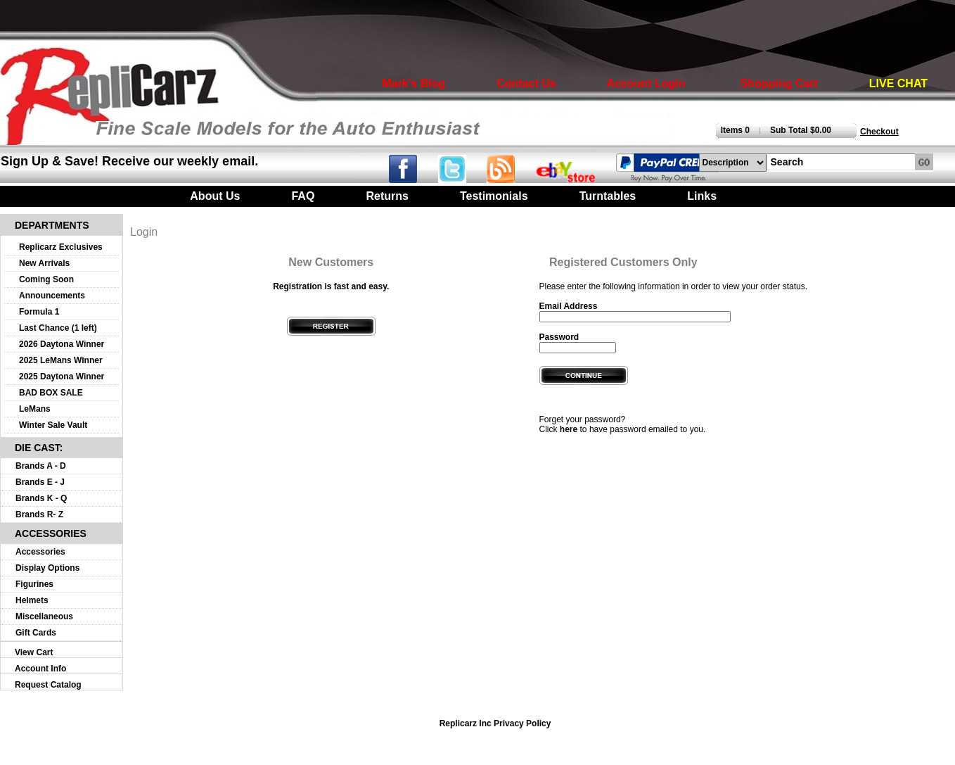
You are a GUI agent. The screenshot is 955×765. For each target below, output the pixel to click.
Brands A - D (40, 466)
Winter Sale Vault (53, 425)
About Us (215, 196)
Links (702, 196)
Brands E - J (40, 482)
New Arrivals (44, 263)
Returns (387, 196)
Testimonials (494, 196)
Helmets (32, 600)
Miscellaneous (44, 616)
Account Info (40, 669)
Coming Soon (46, 279)
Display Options (47, 568)
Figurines (34, 584)
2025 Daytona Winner (61, 376)
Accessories (40, 552)
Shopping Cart (778, 83)
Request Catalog (48, 685)
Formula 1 (39, 312)
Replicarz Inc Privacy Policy (495, 723)
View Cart (34, 652)
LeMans (35, 409)
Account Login (645, 83)
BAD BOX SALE (51, 393)
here (568, 429)
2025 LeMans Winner (61, 360)
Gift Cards (35, 633)
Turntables (607, 196)
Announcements (52, 296)
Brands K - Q (41, 498)
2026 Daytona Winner (61, 344)
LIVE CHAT (898, 83)
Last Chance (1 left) (58, 328)
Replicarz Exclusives (61, 247)
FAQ (302, 196)
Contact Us (526, 83)
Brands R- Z (39, 514)
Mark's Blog (413, 83)
